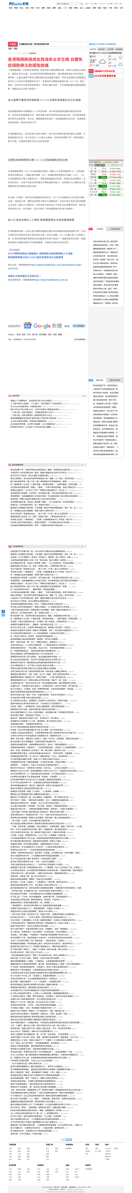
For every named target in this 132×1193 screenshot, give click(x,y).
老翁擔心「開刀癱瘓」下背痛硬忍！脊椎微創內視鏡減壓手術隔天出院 (39, 935)
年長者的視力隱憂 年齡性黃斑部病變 (107, 292)
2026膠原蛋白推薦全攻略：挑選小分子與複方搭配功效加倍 (34, 759)
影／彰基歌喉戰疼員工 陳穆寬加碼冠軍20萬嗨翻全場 (32, 651)
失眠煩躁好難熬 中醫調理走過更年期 (26, 724)
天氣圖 (107, 1159)
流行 (28, 1159)
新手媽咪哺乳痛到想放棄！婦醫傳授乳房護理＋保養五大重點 (35, 841)
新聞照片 (40, 1165)
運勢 (54, 8)
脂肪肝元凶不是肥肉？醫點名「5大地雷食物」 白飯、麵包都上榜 (37, 1011)
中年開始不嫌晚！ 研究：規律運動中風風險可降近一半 (33, 1008)
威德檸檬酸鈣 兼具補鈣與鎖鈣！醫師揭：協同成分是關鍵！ (34, 639)
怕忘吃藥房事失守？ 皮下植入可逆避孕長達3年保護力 (32, 666)
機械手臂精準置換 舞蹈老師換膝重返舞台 (109, 278)
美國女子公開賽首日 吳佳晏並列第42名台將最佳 (31, 401)
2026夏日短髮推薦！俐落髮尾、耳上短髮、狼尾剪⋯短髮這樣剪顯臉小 (39, 806)
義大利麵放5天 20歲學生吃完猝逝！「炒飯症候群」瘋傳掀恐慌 (37, 1128)
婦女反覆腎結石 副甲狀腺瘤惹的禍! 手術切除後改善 (31, 654)
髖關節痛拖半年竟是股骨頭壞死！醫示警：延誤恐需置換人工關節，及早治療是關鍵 (44, 964)
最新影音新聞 (115, 380)
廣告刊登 (56, 1187)
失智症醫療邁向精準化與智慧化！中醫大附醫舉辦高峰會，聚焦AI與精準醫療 (42, 1093)
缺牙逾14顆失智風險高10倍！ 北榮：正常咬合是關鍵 (32, 862)
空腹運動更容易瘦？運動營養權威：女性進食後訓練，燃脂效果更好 (38, 762)
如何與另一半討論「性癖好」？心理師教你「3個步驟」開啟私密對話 (38, 882)
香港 (24, 335)
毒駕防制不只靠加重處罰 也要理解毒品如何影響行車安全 (34, 970)
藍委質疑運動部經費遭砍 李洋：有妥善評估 (110, 267)
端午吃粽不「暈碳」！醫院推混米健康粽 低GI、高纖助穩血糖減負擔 (39, 800)
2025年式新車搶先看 (105, 75)
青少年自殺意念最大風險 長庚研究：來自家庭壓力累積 (33, 859)
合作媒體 (109, 4)
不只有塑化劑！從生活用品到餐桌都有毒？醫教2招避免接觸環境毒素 (38, 1096)
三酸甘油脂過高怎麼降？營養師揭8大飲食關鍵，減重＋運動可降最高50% (40, 610)
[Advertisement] (48, 360)
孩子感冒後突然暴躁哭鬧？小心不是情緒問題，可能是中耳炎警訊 (37, 633)
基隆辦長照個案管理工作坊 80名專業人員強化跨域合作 (33, 885)
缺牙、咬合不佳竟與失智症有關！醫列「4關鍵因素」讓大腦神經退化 (38, 829)
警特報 (116, 1148)
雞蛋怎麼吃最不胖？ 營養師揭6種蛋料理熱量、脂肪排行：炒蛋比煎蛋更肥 (41, 809)
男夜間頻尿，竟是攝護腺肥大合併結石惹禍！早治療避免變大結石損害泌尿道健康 (44, 496)
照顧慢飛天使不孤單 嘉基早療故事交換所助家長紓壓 (32, 709)
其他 (28, 1172)
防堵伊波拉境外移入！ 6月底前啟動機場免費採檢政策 (32, 850)
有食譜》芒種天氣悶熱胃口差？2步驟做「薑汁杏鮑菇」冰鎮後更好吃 (38, 622)
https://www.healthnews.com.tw (51, 280)
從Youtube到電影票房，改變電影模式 (25, 407)
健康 (65, 8)
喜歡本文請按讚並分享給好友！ (24, 276)
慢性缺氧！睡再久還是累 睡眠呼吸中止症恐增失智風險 (33, 499)
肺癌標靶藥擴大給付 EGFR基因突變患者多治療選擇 (35, 257)
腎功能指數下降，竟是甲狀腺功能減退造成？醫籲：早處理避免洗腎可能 (40, 470)
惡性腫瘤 (42, 335)
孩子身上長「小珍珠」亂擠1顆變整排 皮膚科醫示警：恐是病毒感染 (38, 897)
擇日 (87, 1154)
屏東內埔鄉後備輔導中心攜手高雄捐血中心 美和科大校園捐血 (36, 1066)
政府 (116, 8)
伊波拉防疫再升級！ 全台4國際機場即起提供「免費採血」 (34, 979)
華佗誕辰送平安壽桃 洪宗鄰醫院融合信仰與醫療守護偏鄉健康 (36, 894)
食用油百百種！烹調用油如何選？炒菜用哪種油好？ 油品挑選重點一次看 (41, 1052)
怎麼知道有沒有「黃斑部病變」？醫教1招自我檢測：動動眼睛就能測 (38, 873)
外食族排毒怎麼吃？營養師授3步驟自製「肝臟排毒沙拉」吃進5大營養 (39, 923)
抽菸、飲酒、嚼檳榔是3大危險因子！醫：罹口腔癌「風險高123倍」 (38, 750)
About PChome (82, 1187)
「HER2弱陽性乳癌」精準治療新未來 (26, 1064)
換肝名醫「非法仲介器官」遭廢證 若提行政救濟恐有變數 (34, 958)
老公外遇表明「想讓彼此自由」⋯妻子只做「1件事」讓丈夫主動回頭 (38, 514)
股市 (87, 4)
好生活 (77, 1169)
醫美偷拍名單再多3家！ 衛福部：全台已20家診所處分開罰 (34, 803)
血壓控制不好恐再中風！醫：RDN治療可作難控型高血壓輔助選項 (37, 551)
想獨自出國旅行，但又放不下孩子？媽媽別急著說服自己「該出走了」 (39, 490)
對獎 (97, 1145)
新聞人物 (49, 1145)
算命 (87, 1148)
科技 (38, 8)
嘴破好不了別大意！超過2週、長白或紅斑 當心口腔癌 (32, 1002)
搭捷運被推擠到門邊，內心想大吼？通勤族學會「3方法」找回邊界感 (38, 756)
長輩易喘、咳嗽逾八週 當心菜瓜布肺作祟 (28, 876)
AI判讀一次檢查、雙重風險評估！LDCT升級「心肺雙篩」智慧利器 (38, 835)
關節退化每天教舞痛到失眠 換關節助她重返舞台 (30, 794)
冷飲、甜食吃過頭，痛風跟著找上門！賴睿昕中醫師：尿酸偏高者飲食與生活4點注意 (45, 1090)
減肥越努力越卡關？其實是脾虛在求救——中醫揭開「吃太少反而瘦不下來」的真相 (44, 867)
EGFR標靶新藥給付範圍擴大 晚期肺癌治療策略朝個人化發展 (40, 253)
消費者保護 (64, 1187)
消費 (94, 8)
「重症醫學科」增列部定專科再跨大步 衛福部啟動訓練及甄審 (35, 906)
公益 (76, 1174)
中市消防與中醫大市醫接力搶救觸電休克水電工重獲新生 (33, 1122)
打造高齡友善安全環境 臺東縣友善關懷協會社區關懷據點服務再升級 (38, 973)
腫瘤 (60, 335)
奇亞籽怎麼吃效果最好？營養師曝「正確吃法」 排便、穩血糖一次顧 (38, 1014)
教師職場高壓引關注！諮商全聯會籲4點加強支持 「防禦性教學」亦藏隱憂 (41, 753)
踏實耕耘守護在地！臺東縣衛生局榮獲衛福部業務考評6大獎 (35, 663)
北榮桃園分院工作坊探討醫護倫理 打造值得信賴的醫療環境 (34, 990)
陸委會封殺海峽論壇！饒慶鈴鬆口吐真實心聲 (37, 44)
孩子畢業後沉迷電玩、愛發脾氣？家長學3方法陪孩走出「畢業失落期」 (39, 701)
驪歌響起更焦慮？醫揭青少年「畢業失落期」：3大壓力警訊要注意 (38, 677)
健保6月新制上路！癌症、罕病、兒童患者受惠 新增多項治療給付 (38, 695)
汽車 (110, 8)
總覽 (67, 1169)
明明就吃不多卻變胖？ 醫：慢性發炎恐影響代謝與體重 (33, 1087)
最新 (10, 1148)
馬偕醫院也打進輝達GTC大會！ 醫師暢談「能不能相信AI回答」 (36, 721)
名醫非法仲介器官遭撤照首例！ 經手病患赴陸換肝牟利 (33, 999)
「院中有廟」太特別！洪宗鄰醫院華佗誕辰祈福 (30, 821)
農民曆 (92, 44)
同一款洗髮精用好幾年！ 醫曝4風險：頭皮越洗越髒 (32, 589)
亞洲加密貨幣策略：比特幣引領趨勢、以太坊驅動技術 (32, 424)
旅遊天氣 (108, 1154)
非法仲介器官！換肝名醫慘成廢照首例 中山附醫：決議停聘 (35, 1116)
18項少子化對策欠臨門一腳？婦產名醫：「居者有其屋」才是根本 (37, 941)
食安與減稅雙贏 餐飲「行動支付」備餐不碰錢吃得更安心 (34, 1078)
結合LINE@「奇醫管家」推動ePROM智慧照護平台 (31, 1031)
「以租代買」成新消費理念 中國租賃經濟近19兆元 (32, 412)
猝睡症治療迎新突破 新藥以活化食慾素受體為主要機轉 (33, 668)
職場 (49, 8)
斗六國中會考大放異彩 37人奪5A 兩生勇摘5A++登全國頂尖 (36, 404)
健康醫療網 (32, 53)
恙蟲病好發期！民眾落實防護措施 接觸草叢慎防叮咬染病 (34, 844)
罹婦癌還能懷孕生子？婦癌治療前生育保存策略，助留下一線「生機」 (39, 680)
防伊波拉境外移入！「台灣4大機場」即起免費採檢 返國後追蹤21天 (38, 917)
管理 (67, 1177)
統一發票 (98, 1151)
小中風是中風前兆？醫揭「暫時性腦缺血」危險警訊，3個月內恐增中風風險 (41, 996)
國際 (43, 8)
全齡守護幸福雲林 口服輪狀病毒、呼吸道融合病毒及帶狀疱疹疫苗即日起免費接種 (44, 1023)
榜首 (50, 335)
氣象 (107, 1145)
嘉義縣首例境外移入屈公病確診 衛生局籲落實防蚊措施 (33, 657)
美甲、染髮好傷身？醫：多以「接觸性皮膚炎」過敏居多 (33, 642)
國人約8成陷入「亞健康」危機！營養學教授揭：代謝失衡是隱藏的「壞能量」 (42, 689)
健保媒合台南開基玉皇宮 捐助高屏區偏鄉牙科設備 (31, 1049)
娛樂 (70, 8)
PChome (102, 4)
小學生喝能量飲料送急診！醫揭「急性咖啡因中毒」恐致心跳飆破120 (39, 955)
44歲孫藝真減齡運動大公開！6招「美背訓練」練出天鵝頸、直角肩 (38, 560)
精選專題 (68, 1148)
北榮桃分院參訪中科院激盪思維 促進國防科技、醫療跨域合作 (35, 736)
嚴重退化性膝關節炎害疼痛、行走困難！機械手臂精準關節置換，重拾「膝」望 (43, 508)
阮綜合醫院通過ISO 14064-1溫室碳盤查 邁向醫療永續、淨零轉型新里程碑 (41, 712)
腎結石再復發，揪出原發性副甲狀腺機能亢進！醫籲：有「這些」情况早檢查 (42, 479)
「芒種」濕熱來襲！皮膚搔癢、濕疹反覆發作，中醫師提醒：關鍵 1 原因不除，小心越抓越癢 (48, 826)
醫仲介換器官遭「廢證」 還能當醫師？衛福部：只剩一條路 (34, 1072)
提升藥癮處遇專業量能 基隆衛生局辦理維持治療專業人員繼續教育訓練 (40, 1069)
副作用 (35, 335)
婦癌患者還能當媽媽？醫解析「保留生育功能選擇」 (31, 879)
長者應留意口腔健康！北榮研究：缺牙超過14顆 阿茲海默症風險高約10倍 (41, 493)
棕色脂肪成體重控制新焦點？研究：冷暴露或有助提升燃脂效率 (36, 525)
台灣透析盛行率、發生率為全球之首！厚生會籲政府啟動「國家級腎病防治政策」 (44, 683)
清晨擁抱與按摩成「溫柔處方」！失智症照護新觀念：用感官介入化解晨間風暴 (43, 747)
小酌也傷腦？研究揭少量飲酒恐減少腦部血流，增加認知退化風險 (37, 812)
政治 (21, 8)
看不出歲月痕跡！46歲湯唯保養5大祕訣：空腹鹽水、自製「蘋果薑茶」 (40, 929)
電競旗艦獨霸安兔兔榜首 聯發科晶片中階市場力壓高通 (33, 418)
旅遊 (99, 8)
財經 (32, 8)
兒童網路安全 (73, 1187)
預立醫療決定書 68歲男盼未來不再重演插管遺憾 (31, 1131)
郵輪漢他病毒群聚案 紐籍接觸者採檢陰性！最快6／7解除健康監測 (38, 745)
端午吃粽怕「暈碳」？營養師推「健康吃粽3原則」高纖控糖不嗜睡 (38, 1107)
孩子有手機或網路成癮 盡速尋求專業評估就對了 (30, 727)
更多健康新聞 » (80, 339)
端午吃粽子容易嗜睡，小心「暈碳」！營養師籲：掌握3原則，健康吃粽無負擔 (42, 1099)
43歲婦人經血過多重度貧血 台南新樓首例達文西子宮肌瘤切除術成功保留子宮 (43, 733)
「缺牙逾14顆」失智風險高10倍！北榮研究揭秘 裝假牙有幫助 (36, 891)
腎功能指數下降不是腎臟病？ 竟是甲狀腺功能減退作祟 (33, 742)
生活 (81, 8)
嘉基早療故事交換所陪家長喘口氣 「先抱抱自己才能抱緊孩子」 (37, 704)
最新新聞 (96, 380)
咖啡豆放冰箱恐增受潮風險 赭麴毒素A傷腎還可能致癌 (32, 1020)
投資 (67, 1174)
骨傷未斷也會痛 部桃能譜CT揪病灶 (25, 715)
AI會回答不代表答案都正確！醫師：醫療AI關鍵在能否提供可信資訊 (38, 473)
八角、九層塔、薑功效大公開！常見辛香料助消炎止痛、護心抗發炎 (38, 1026)
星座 (59, 8)
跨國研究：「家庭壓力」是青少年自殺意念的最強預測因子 (34, 765)
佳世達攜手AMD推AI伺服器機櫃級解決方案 (110, 300)
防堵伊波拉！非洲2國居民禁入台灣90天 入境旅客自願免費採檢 (37, 847)
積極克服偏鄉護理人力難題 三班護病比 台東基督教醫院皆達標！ (38, 961)
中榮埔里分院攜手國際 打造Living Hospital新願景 (31, 1061)
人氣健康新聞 (115, 229)
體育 (76, 8)
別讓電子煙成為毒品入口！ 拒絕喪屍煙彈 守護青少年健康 (34, 908)
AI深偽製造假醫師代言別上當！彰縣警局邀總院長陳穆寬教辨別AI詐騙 (39, 838)
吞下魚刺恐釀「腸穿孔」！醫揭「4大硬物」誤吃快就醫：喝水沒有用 (38, 949)
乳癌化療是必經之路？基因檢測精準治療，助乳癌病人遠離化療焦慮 (38, 671)
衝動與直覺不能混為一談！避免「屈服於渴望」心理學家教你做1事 (38, 517)
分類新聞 (12, 1145)
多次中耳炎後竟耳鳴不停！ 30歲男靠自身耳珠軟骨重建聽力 (35, 783)
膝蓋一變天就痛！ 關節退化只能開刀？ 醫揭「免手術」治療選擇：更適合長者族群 (44, 739)
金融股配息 (111, 44)
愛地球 (77, 1177)
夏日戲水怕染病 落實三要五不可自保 (26, 952)
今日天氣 (93, 49)
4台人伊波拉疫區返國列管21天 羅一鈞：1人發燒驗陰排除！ (35, 1113)
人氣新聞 (96, 229)
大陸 (121, 8)
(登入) (121, 4)
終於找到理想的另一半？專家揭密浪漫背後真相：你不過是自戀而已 (38, 774)
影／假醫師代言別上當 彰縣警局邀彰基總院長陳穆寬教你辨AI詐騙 (38, 1058)
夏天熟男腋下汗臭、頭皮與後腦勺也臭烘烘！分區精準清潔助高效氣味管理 (41, 938)
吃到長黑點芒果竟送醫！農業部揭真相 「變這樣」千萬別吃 (34, 900)
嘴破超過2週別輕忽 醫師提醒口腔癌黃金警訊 (29, 987)
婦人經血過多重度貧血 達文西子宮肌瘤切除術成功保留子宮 (35, 660)
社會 (27, 8)
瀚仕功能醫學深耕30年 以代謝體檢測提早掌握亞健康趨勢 (34, 856)
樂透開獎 (119, 49)
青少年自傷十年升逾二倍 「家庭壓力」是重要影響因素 (33, 976)
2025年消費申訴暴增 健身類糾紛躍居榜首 (28, 421)
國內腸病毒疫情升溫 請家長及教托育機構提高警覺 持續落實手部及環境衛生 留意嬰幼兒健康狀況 (52, 888)
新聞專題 (69, 1145)
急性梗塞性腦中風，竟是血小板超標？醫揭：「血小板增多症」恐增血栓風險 (42, 502)
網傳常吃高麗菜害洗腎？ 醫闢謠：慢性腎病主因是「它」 (34, 625)
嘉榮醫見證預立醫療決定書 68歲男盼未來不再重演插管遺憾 (35, 1075)
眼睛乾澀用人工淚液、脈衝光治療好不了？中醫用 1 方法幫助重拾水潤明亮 (41, 1040)
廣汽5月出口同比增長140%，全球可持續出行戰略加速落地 (34, 409)
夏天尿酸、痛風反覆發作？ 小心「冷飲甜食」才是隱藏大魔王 (35, 982)
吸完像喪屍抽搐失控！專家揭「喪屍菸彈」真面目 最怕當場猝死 (36, 786)
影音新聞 (12, 1165)
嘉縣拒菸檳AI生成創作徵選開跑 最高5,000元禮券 (31, 911)
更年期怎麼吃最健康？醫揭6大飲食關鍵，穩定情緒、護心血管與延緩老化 (40, 818)
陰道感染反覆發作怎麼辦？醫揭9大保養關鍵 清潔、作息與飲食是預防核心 (41, 630)
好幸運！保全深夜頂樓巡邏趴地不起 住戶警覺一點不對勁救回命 (36, 730)
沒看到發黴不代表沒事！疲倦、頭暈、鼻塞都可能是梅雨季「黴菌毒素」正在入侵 (44, 1037)
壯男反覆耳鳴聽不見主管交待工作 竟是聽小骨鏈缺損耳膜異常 (35, 780)
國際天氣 (108, 1156)
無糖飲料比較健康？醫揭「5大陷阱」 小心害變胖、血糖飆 (34, 791)
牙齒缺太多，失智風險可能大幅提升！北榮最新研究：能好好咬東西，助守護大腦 (44, 686)
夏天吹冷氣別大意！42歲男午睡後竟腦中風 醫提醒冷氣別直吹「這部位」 (41, 627)
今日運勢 (100, 44)
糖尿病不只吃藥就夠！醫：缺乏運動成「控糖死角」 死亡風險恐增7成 (39, 797)
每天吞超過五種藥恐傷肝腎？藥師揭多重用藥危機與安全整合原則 (37, 824)
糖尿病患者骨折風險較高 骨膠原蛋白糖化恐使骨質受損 (33, 1017)
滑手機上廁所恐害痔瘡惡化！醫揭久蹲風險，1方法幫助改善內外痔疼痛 (39, 522)
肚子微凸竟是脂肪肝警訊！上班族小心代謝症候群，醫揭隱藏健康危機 (39, 993)
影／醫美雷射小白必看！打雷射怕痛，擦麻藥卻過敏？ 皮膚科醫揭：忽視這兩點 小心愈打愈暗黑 (51, 484)
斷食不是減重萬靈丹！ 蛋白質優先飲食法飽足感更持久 (33, 1084)
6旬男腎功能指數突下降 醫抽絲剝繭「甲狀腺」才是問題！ (34, 777)
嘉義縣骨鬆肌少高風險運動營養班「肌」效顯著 (30, 903)
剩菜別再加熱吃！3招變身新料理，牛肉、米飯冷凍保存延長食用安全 (38, 815)
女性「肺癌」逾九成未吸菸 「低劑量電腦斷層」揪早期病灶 (35, 1043)
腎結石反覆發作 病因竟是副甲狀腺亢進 (26, 788)
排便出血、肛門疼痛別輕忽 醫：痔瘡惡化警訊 (111, 429)
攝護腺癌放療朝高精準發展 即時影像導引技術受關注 (32, 1102)
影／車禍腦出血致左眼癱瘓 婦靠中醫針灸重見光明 (31, 511)
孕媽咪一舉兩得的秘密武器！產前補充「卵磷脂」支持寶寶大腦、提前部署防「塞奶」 (45, 853)
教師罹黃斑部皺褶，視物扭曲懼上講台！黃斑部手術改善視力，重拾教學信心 (42, 944)
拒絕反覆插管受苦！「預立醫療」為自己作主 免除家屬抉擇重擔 (37, 648)
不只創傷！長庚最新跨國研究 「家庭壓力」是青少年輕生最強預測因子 (39, 967)
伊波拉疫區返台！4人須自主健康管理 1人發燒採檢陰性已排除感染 (38, 645)
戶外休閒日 (93, 4)
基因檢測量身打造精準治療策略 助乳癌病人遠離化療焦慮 (34, 985)
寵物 (28, 1148)
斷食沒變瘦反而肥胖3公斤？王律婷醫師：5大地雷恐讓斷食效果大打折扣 (40, 1105)
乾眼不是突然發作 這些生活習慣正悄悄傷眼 (29, 926)
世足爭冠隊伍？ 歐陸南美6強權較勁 (107, 281)
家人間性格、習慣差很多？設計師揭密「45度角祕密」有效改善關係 (38, 932)
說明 (115, 4)
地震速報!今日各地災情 (104, 71)
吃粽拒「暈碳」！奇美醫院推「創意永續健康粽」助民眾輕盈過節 (37, 706)
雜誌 (105, 8)
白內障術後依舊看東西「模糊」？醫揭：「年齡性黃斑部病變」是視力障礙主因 (43, 487)
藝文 (76, 1172)
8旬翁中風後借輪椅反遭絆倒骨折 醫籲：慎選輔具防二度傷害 (36, 1110)
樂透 (96, 1148)
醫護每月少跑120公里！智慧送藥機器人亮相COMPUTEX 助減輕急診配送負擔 (43, 771)
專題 (16, 8)
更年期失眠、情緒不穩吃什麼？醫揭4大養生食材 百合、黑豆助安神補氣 (40, 1028)
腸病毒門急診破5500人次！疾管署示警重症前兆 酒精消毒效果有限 (38, 946)
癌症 (55, 335)
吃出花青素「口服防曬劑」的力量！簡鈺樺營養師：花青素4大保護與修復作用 (42, 920)
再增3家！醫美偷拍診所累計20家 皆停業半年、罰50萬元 (34, 718)
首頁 (10, 8)
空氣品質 (101, 49)
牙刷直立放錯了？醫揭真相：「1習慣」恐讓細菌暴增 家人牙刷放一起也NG (41, 520)
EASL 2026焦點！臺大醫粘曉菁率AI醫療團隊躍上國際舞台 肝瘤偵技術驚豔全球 (43, 1055)
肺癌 (18, 335)
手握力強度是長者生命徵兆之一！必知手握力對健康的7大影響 (36, 865)
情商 (28, 1151)
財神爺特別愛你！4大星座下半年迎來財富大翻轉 (30, 427)
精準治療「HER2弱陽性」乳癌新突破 (26, 1134)
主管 (29, 335)
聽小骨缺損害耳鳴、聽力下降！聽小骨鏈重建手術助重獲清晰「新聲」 (39, 481)
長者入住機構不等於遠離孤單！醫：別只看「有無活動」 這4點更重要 (39, 1034)
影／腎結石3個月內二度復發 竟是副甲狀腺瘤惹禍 (31, 636)
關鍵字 (88, 1165)
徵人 (89, 1187)
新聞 (10, 49)
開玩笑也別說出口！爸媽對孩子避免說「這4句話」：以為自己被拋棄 (38, 768)
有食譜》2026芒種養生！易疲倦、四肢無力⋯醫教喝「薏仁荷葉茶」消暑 (40, 557)
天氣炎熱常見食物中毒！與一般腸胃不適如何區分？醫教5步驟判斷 (38, 832)
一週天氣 (108, 1151)
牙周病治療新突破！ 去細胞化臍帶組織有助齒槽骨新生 (33, 1081)
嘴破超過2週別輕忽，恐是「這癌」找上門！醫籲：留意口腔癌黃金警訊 (39, 674)
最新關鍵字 (89, 1169)
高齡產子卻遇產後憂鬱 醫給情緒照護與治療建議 (30, 1046)
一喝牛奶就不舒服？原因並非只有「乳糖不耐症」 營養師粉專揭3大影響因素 (42, 914)
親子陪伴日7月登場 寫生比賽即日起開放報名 (111, 393)
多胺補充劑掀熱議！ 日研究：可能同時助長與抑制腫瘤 (33, 1005)
